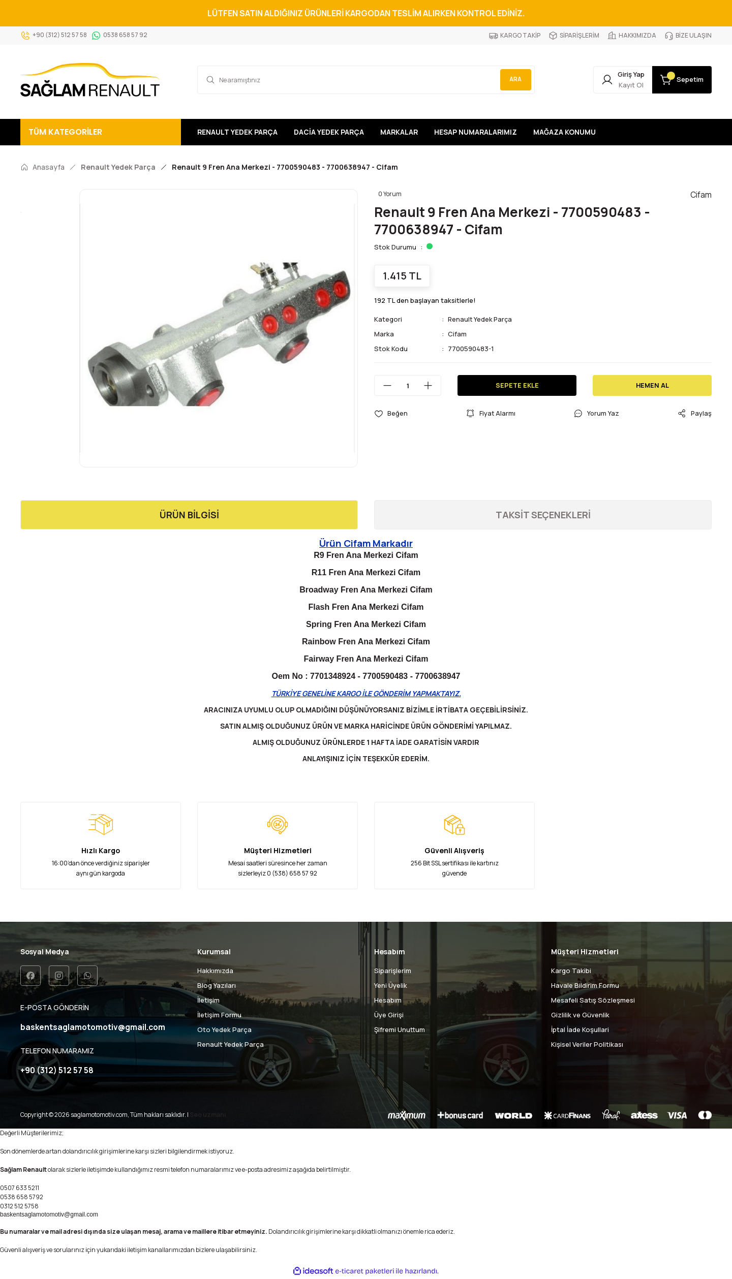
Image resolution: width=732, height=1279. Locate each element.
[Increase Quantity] (432, 385)
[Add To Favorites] (391, 413)
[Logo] (90, 80)
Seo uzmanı (208, 1115)
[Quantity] (407, 385)
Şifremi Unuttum (399, 1029)
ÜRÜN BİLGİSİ (189, 515)
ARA (514, 79)
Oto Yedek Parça (224, 1029)
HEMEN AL (652, 385)
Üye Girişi (389, 1014)
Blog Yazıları (216, 985)
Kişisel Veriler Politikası (587, 1044)
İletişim (208, 1000)
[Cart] (678, 80)
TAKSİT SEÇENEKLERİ (543, 515)
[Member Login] (611, 80)
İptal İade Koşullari (580, 1029)
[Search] (366, 80)
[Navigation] (100, 132)
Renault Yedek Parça (481, 319)
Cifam (457, 333)
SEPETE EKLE (517, 385)
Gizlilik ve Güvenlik (580, 1014)
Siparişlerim (392, 970)
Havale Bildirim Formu (585, 985)
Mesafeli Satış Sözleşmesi (593, 1000)
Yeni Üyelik (390, 985)
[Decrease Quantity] (383, 385)
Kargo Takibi (571, 970)
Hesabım (388, 1000)
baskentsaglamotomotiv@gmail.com (49, 1215)
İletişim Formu (219, 1014)
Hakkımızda (215, 970)
